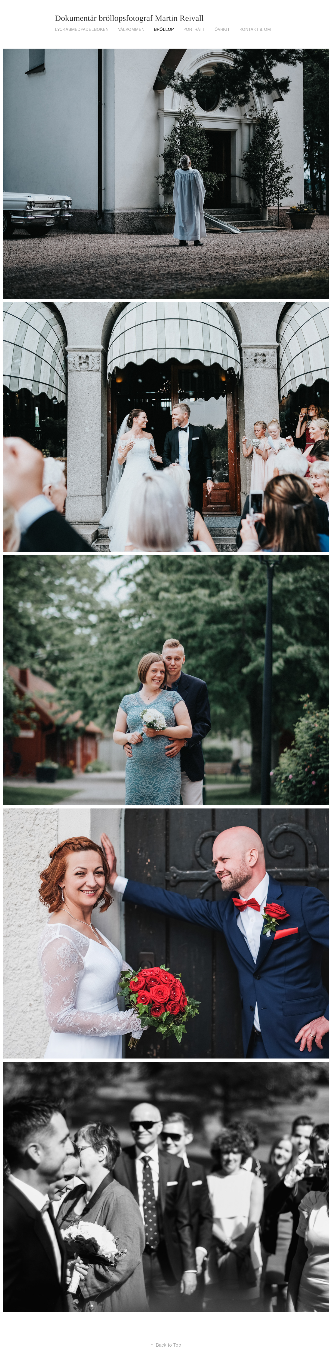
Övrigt (222, 29)
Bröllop (164, 29)
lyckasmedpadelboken (82, 29)
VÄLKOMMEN (131, 29)
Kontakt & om (255, 29)
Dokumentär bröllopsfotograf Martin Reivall (130, 18)
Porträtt (194, 29)
